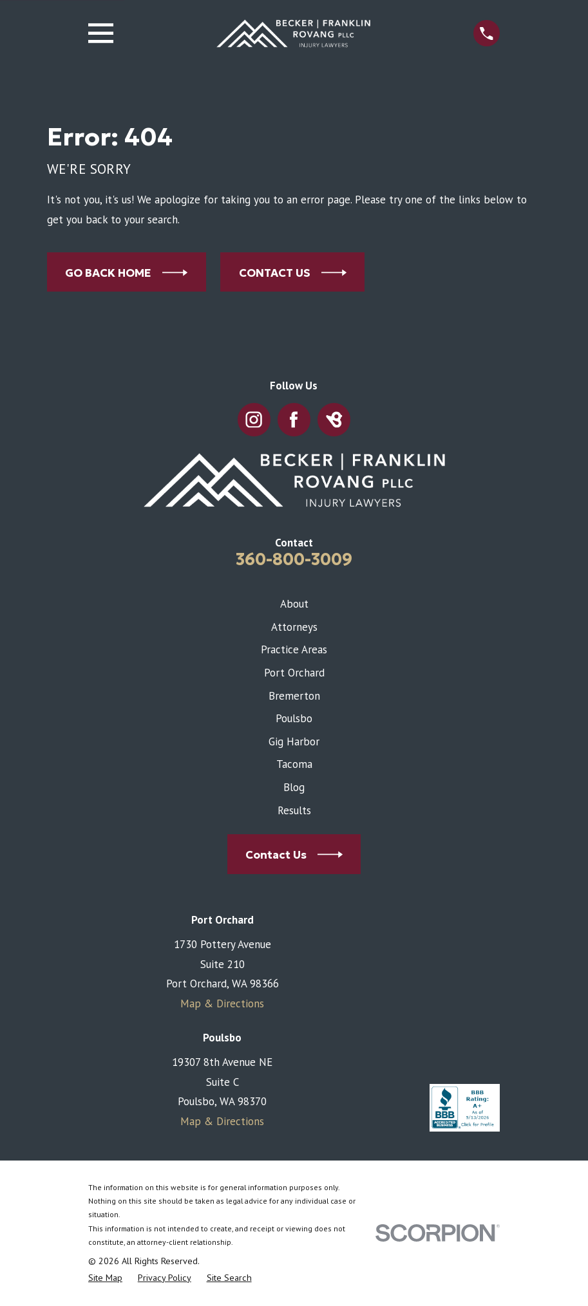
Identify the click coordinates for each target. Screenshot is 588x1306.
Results (294, 810)
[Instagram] (253, 419)
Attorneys (294, 627)
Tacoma (294, 764)
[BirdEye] (334, 419)
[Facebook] (294, 419)
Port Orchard (294, 673)
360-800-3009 (294, 559)
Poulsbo (294, 718)
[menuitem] (105, 1278)
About (294, 604)
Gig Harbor (294, 741)
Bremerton (294, 696)
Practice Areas (294, 649)
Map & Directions (222, 1003)
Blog (294, 787)
